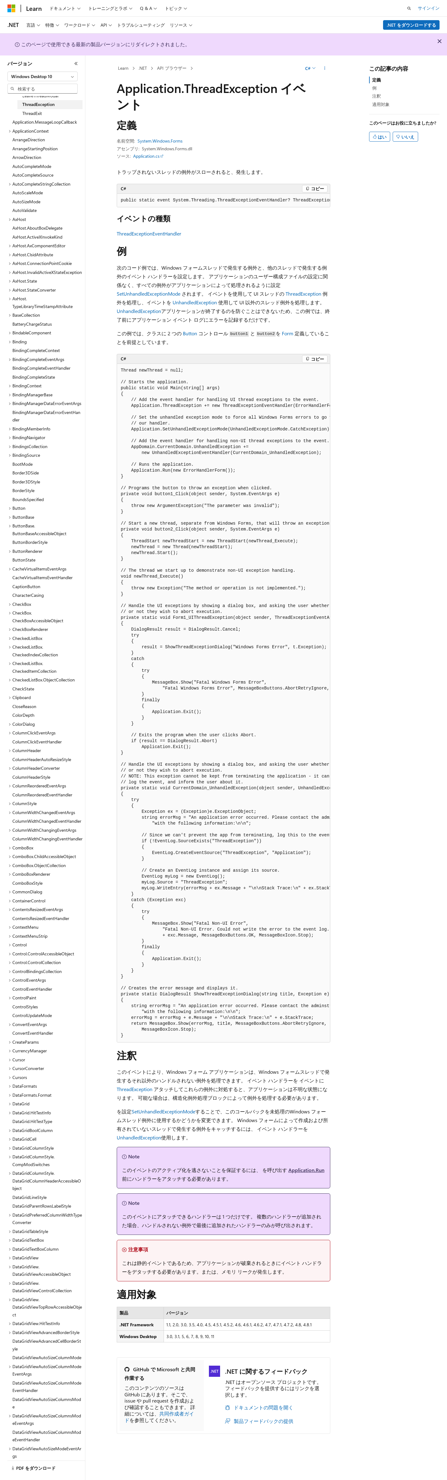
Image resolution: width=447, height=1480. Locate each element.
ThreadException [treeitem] (38, 104)
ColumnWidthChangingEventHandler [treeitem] (47, 839)
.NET (142, 68)
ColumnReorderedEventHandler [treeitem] (42, 795)
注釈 (376, 96)
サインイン (429, 8)
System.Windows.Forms (160, 141)
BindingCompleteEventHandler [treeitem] (41, 368)
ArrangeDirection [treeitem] (28, 140)
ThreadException (303, 293)
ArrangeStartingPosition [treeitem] (35, 149)
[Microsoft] (11, 8)
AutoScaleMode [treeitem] (27, 193)
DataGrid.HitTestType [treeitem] (32, 1121)
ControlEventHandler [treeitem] (32, 989)
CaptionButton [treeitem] (26, 586)
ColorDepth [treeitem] (23, 715)
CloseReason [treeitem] (24, 706)
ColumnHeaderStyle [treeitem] (31, 777)
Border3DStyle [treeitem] (26, 482)
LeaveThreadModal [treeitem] (40, 96)
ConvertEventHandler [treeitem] (32, 1033)
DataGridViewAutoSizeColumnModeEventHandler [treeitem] (46, 1387)
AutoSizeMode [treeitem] (26, 202)
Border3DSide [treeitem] (25, 473)
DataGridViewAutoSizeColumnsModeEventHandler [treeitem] (46, 1436)
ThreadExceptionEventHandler (149, 233)
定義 (376, 80)
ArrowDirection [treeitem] (26, 157)
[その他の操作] (324, 68)
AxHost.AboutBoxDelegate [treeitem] (37, 228)
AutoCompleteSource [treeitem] (32, 175)
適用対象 (381, 104)
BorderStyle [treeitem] (23, 490)
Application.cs (146, 156)
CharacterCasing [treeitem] (28, 595)
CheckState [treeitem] (23, 689)
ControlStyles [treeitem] (25, 1007)
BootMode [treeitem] (22, 464)
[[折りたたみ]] (76, 63)
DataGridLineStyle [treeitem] (29, 1197)
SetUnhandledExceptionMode (148, 293)
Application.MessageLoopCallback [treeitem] (44, 122)
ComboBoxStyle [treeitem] (27, 883)
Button (190, 333)
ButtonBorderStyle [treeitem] (29, 542)
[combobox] (42, 76)
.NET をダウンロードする (411, 25)
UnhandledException (195, 302)
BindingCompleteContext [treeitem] (36, 350)
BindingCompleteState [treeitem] (33, 377)
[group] (223, 200)
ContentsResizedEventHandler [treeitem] (40, 918)
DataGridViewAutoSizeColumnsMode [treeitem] (46, 1403)
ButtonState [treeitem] (23, 560)
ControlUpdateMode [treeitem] (32, 1015)
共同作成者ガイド (159, 1416)
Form (287, 333)
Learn (123, 68)
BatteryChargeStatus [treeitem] (32, 324)
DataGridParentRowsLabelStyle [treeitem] (41, 1206)
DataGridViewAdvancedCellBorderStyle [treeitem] (46, 1345)
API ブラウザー (172, 68)
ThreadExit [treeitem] (32, 113)
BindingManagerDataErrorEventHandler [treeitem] (46, 416)
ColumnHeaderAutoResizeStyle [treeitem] (41, 759)
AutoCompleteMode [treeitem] (31, 166)
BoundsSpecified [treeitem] (28, 499)
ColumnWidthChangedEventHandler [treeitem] (46, 821)
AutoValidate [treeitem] (24, 210)
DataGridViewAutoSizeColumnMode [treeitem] (46, 1357)
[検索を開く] (409, 8)
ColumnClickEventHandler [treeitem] (37, 742)
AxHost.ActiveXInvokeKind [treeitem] (37, 237)
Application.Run (306, 1170)
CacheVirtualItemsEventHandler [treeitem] (42, 577)
